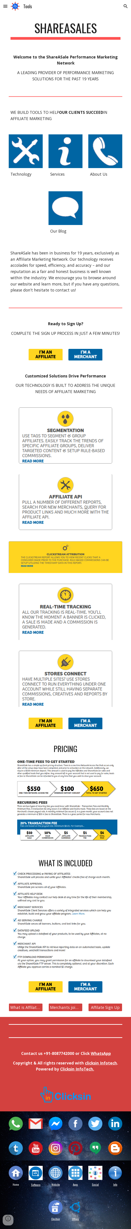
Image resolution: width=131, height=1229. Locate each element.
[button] (5, 6)
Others (75, 1219)
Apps (75, 1184)
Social (95, 1184)
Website (55, 1184)
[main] (65, 30)
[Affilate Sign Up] (105, 1007)
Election (55, 1219)
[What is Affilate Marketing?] (25, 1007)
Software (35, 1185)
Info (115, 1184)
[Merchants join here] (65, 1007)
